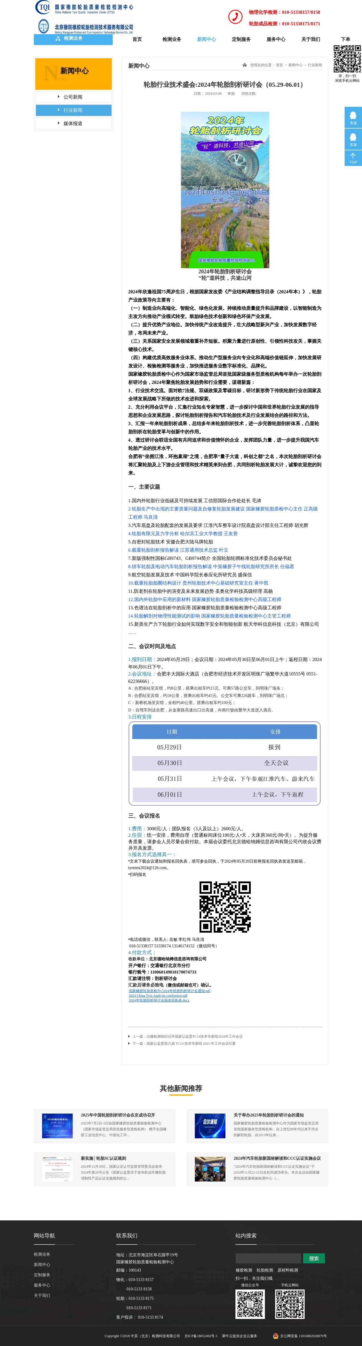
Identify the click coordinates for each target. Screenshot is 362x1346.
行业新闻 (315, 65)
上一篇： (187, 1036)
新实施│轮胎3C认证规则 (103, 1158)
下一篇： (184, 1043)
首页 (137, 39)
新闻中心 (295, 65)
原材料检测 (288, 1270)
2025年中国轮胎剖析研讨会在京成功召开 (118, 1115)
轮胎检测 (265, 1270)
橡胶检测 (244, 1270)
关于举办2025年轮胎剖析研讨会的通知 (269, 1115)
